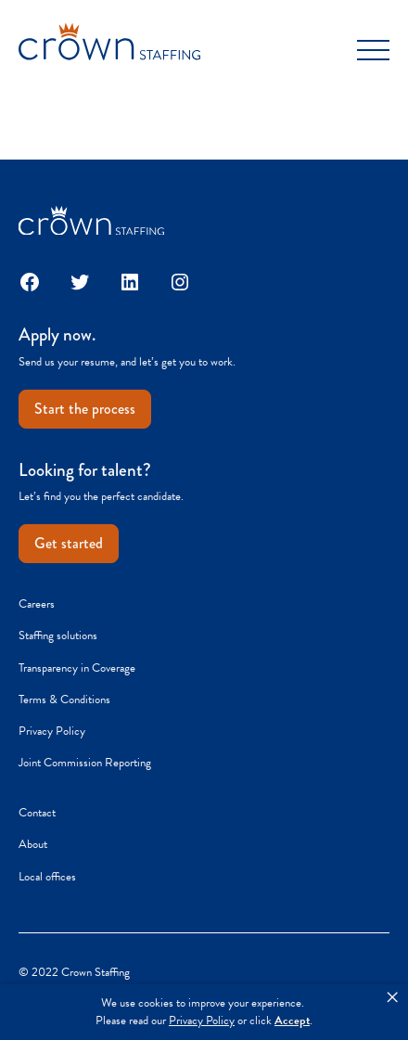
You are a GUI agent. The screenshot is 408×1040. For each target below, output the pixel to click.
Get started (68, 543)
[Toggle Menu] (373, 50)
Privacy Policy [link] (202, 1021)
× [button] (392, 997)
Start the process (84, 408)
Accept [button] (292, 1021)
